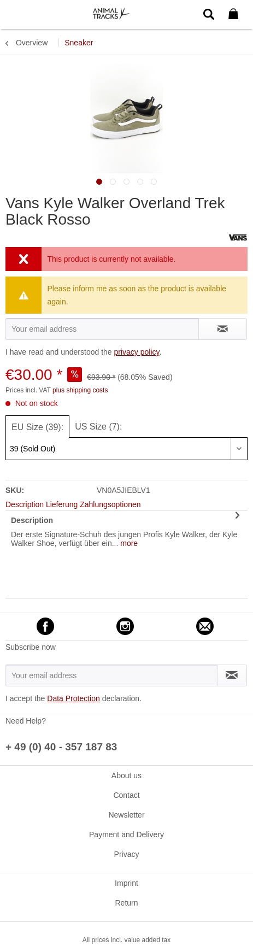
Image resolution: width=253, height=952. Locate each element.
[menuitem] (16, 14)
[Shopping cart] (235, 14)
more (128, 543)
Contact (126, 795)
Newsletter (126, 814)
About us (126, 775)
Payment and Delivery (126, 834)
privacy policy (136, 352)
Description (32, 520)
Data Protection (73, 698)
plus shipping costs (80, 390)
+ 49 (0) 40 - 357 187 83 (61, 747)
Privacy (126, 854)
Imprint (126, 883)
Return (126, 902)
